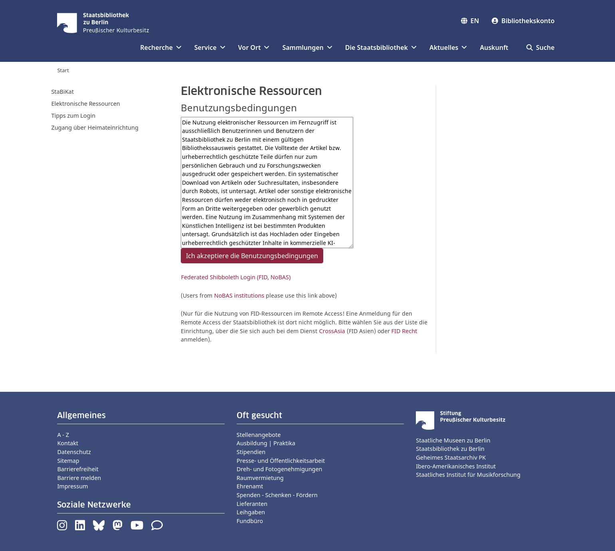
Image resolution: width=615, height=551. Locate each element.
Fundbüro (250, 521)
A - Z (63, 434)
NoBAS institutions (239, 295)
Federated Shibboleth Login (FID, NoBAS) (236, 277)
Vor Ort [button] (254, 47)
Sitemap (68, 460)
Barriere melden (79, 478)
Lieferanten (252, 504)
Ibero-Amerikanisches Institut (456, 466)
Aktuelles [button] (448, 47)
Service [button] (209, 47)
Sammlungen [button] (307, 47)
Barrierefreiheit (77, 469)
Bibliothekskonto (523, 20)
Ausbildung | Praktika (266, 443)
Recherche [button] (160, 47)
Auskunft (494, 47)
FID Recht (404, 331)
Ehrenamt (250, 486)
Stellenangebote (259, 434)
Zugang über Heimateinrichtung (94, 127)
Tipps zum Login (73, 115)
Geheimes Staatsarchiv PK (451, 457)
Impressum (72, 486)
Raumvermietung (260, 478)
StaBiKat (62, 91)
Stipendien (251, 452)
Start (63, 70)
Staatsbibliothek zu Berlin (450, 448)
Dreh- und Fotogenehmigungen (279, 469)
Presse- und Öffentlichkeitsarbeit (281, 460)
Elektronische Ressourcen (85, 103)
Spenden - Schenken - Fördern (277, 495)
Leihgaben (251, 512)
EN (470, 20)
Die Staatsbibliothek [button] (381, 47)
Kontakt (67, 443)
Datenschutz (74, 452)
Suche (540, 47)
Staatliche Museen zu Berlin (453, 440)
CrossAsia (332, 331)
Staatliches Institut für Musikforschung (468, 474)
